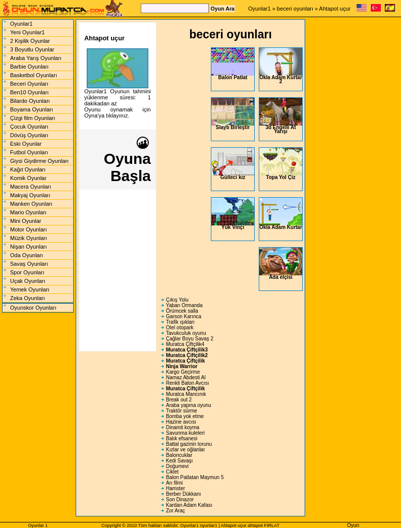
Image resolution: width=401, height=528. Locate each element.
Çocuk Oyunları (29, 127)
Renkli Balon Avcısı (187, 383)
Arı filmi (174, 483)
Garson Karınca (183, 316)
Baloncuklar (179, 455)
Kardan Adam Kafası (189, 505)
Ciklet (172, 472)
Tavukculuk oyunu (186, 333)
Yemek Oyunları (29, 289)
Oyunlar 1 (37, 525)
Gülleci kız (232, 164)
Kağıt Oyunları (27, 169)
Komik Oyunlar (28, 178)
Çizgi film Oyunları (32, 118)
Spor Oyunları (27, 272)
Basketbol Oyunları (33, 75)
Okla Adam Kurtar (280, 214)
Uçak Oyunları (27, 281)
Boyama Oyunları (31, 109)
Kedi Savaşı (179, 460)
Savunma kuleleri (185, 433)
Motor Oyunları (28, 229)
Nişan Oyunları (28, 247)
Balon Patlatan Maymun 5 (195, 477)
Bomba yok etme (185, 416)
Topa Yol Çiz (280, 164)
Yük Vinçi (232, 214)
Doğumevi (177, 466)
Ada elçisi (280, 264)
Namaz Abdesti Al (185, 377)
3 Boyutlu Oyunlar (32, 49)
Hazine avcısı (181, 422)
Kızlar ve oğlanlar (185, 449)
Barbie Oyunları (29, 67)
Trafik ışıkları (180, 322)
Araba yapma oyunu (188, 405)
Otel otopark (179, 327)
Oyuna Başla (127, 160)
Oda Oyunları (26, 255)
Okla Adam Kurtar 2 (280, 66)
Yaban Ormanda (184, 305)
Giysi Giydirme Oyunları (39, 161)
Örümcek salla (182, 311)
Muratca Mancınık (186, 394)
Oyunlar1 (259, 9)
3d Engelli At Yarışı (280, 116)
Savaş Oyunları (29, 264)
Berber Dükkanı (183, 494)
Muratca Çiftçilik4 (185, 344)
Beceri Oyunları (29, 84)
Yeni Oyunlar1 (27, 32)
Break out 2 (179, 399)
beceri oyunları (295, 9)
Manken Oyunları (31, 204)
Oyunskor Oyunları (33, 308)
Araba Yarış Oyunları (36, 58)
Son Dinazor (180, 499)
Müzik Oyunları (28, 238)
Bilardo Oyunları (30, 101)
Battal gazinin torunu (189, 444)
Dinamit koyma (182, 427)
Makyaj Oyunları (30, 195)
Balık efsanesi (181, 438)
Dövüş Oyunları (29, 135)
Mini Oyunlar (25, 221)
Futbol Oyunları (29, 152)
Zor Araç (175, 510)
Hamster (175, 488)
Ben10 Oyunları (29, 92)
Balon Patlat (232, 64)
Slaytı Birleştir (232, 114)
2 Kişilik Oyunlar (30, 41)
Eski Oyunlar (25, 144)
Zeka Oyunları (27, 298)
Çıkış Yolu (177, 300)
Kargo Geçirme (183, 372)
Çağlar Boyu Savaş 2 (189, 338)
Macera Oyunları (30, 187)
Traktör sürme (181, 411)
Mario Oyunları (28, 212)
